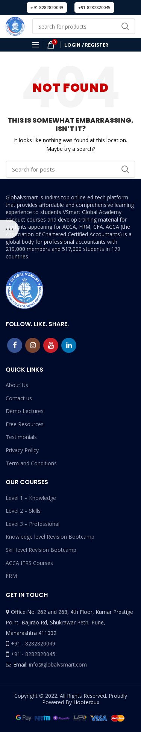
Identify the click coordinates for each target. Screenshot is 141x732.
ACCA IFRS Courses (29, 562)
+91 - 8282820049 (33, 643)
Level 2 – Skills (23, 510)
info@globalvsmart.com (58, 664)
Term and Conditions (31, 463)
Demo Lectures (25, 411)
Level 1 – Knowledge (31, 497)
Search (125, 26)
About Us (17, 385)
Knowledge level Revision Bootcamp (50, 536)
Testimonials (21, 436)
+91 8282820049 (46, 7)
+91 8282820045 (94, 7)
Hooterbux (86, 702)
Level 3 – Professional (32, 523)
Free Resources (25, 424)
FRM (11, 575)
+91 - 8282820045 (33, 654)
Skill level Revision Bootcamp (41, 549)
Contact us (19, 398)
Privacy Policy (22, 450)
